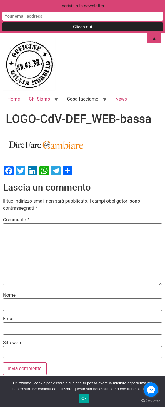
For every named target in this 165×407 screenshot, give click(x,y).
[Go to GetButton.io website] (150, 401)
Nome (9, 295)
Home (13, 99)
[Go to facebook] (151, 389)
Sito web (12, 342)
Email (9, 318)
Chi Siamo (39, 99)
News (121, 99)
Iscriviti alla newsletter (82, 6)
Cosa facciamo (82, 99)
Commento (16, 220)
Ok (83, 398)
